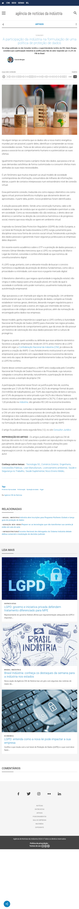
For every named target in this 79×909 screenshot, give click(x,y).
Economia (9, 796)
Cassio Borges (19, 61)
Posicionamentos (39, 876)
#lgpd (45, 549)
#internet (5, 549)
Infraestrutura (11, 591)
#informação (22, 549)
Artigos (39, 873)
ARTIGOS (39, 24)
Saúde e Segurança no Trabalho (48, 526)
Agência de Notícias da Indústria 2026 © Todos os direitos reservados (39, 899)
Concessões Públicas (27, 522)
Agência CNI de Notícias (13, 555)
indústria (21, 445)
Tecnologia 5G (37, 519)
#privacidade (12, 549)
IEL (27, 3)
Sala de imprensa (39, 880)
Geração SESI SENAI (12, 584)
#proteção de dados (34, 549)
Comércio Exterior (55, 519)
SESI (14, 3)
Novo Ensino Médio (27, 530)
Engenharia (8, 522)
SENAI (21, 3)
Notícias (39, 865)
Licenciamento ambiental (15, 526)
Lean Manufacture (50, 522)
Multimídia (39, 883)
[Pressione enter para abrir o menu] (4, 13)
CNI (8, 3)
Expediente (39, 887)
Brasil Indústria (11, 577)
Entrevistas (10, 663)
